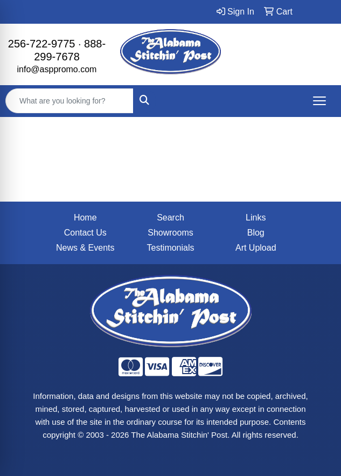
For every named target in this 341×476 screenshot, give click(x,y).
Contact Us (85, 232)
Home (85, 217)
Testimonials (170, 247)
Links (256, 217)
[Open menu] (319, 101)
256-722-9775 (41, 44)
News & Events (85, 247)
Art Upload (255, 247)
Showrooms (170, 232)
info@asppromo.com (57, 69)
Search (170, 217)
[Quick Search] (69, 100)
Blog (256, 232)
